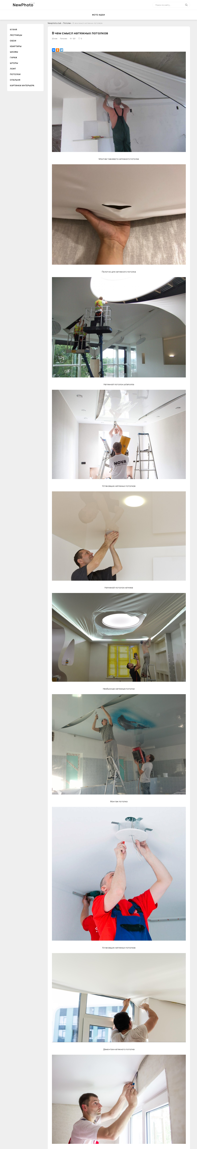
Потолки (15, 74)
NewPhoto (23, 4)
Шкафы (14, 52)
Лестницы (16, 35)
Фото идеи (98, 14)
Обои (13, 40)
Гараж (13, 57)
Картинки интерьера (22, 85)
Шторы (14, 63)
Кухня (13, 29)
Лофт (13, 68)
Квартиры (16, 46)
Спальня (15, 80)
